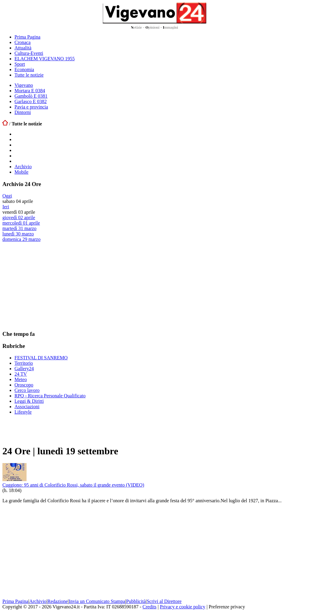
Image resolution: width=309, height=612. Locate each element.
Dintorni (22, 112)
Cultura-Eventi (28, 53)
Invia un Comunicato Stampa (97, 601)
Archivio (23, 166)
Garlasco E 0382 (30, 101)
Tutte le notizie (28, 74)
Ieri (5, 206)
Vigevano (23, 85)
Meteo (20, 379)
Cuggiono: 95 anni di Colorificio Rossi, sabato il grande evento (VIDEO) (73, 484)
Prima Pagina (27, 36)
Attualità (22, 47)
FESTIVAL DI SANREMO (41, 357)
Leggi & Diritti (29, 401)
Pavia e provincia (31, 106)
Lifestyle (23, 412)
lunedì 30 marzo (18, 233)
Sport (19, 64)
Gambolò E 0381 (30, 96)
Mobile (21, 172)
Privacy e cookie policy (182, 606)
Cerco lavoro (27, 390)
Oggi (7, 195)
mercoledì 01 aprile (21, 223)
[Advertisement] (47, 285)
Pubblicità (136, 601)
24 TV (20, 374)
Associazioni (27, 406)
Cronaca (22, 42)
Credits (149, 606)
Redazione (57, 601)
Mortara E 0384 (29, 90)
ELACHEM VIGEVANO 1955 (44, 58)
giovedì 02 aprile (18, 217)
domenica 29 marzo (21, 239)
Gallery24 (24, 368)
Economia (24, 69)
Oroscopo (23, 384)
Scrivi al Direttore (164, 601)
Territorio (23, 363)
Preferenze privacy (227, 606)
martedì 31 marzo (19, 228)
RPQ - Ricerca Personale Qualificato (49, 395)
